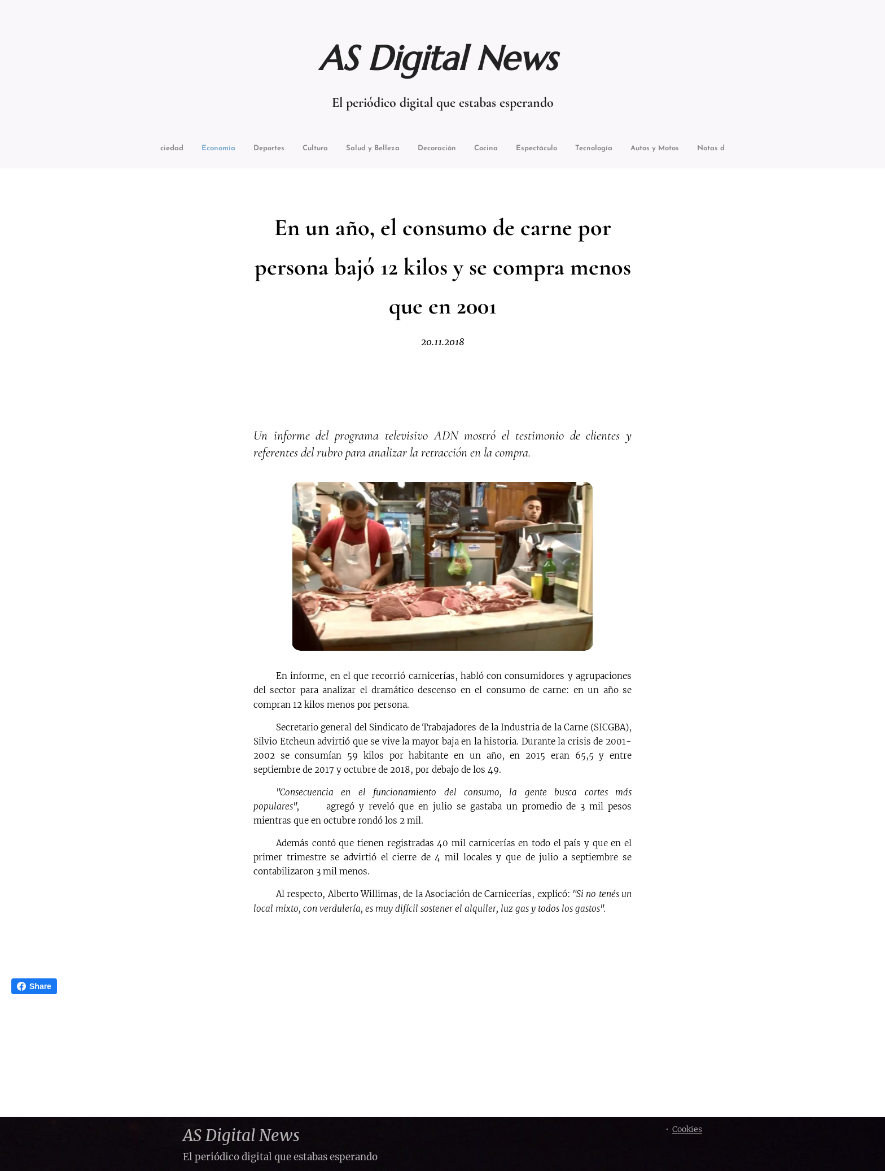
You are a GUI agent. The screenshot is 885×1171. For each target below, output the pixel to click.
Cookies (687, 1129)
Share (34, 986)
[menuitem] (184, 149)
